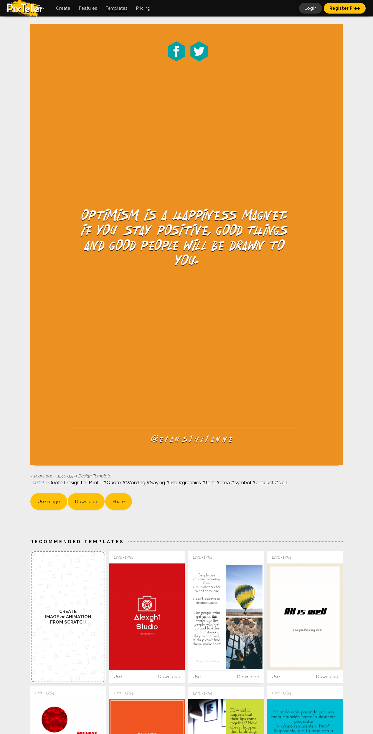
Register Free (344, 8)
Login (310, 8)
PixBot (37, 482)
